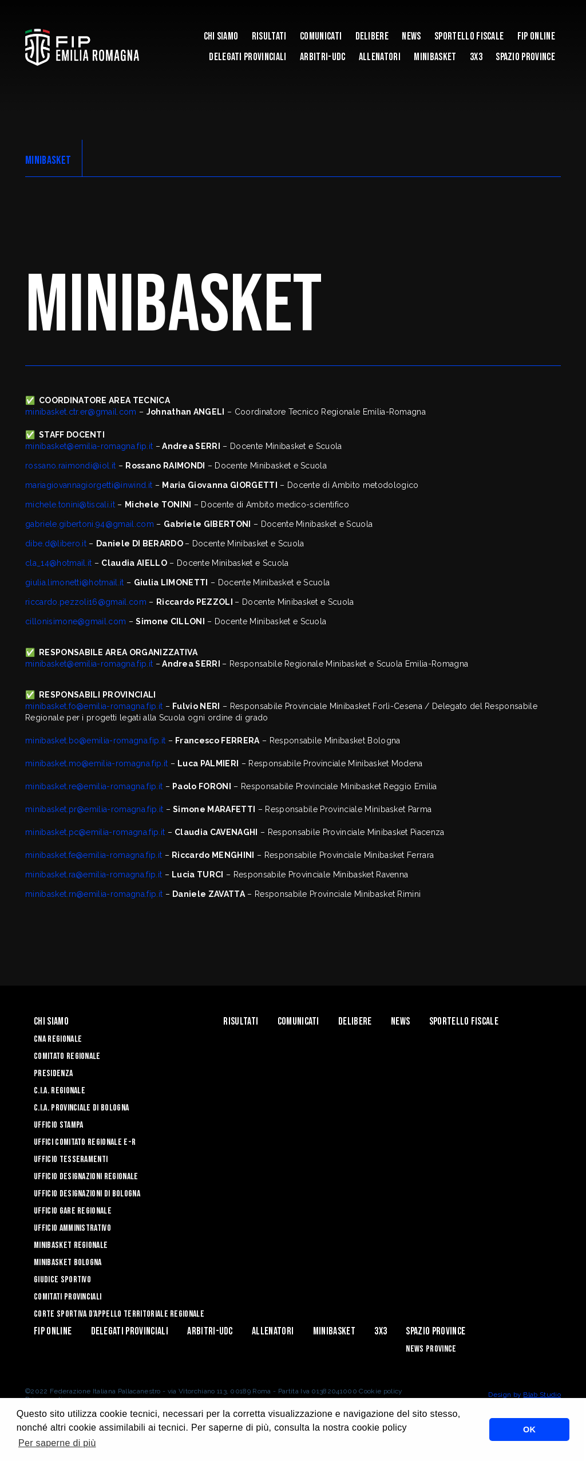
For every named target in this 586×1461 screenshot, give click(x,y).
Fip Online (536, 36)
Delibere (372, 36)
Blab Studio (542, 1395)
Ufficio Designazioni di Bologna (87, 1193)
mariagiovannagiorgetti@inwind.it (88, 485)
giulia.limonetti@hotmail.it (74, 582)
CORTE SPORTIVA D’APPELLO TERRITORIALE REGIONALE (119, 1314)
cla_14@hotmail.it (58, 563)
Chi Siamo (221, 36)
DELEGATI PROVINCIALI (247, 57)
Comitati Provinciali (67, 1296)
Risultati (269, 36)
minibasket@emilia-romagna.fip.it (89, 446)
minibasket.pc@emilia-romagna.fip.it (95, 832)
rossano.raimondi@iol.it (70, 465)
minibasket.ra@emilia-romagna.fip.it (93, 874)
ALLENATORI (380, 57)
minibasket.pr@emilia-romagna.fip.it (94, 809)
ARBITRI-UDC (323, 57)
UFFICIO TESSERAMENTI (71, 1159)
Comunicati (321, 36)
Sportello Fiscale (469, 36)
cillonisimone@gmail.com (75, 621)
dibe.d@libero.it (55, 543)
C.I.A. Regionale (59, 1090)
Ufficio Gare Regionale (73, 1211)
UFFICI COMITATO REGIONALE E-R (85, 1142)
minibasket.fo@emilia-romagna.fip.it (94, 706)
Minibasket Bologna (68, 1262)
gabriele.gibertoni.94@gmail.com (89, 524)
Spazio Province (525, 57)
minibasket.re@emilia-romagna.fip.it (94, 786)
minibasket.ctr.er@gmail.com (81, 411)
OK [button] (529, 1429)
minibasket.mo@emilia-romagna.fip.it (96, 763)
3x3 (476, 57)
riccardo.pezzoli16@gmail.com (85, 602)
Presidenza (53, 1073)
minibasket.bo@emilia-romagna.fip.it (95, 740)
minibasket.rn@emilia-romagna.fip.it (94, 894)
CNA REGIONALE (58, 1039)
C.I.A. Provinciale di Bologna (81, 1107)
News (411, 36)
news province (431, 1349)
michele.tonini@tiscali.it (70, 504)
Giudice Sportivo (62, 1279)
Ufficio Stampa (58, 1125)
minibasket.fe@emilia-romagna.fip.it (93, 855)
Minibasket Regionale (71, 1245)
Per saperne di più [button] (57, 1443)
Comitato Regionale (67, 1056)
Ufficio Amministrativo (72, 1228)
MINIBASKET (435, 57)
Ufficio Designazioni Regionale (86, 1176)
